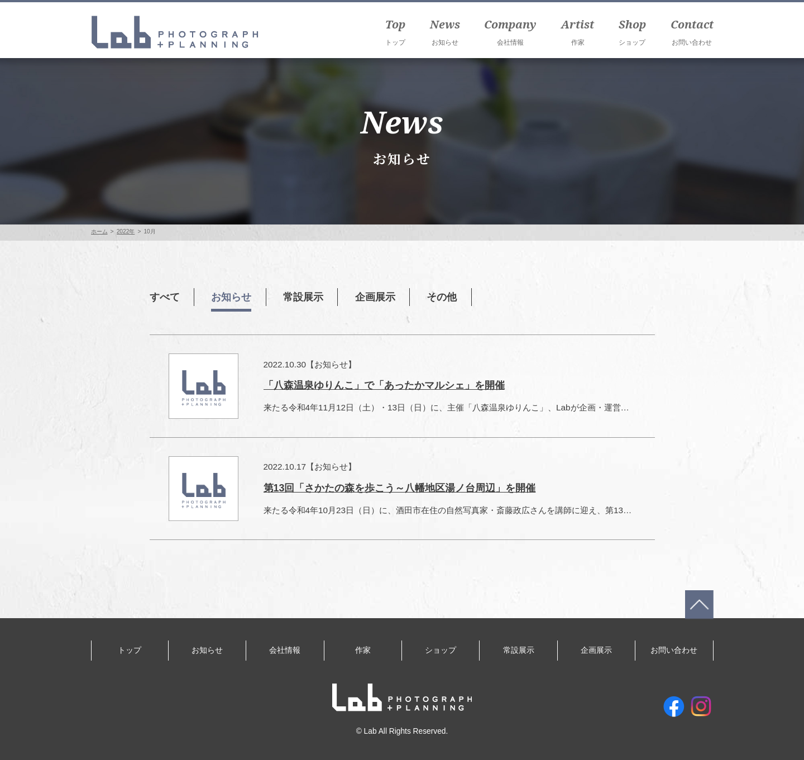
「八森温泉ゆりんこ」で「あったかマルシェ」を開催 (384, 385)
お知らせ (234, 297)
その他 (451, 297)
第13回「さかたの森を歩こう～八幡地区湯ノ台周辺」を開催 (400, 488)
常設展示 (308, 297)
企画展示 (382, 297)
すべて (165, 297)
